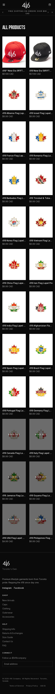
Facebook (19, 588)
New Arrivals (8, 600)
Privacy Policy (32, 686)
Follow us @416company (14, 658)
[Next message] (48, 12)
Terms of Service (17, 686)
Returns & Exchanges (12, 633)
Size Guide (7, 637)
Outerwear (7, 612)
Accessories (8, 617)
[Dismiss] (52, 12)
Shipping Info (8, 629)
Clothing (6, 608)
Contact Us (7, 641)
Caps (4, 604)
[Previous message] (3, 12)
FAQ (4, 645)
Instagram (7, 588)
